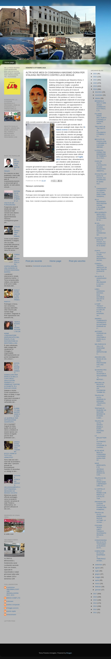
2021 (95, 80)
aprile (97, 580)
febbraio (98, 587)
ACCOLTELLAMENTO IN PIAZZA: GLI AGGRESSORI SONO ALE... (100, 179)
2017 (95, 594)
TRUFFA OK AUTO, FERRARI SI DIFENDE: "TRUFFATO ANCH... (100, 400)
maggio (98, 577)
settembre (99, 565)
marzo (97, 583)
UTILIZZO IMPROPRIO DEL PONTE (17, 231)
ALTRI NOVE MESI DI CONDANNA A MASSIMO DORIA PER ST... (100, 455)
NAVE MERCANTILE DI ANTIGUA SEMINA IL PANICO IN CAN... (100, 469)
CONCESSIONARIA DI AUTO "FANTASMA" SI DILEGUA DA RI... (101, 544)
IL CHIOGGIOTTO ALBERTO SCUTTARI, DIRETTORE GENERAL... (101, 191)
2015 (95, 600)
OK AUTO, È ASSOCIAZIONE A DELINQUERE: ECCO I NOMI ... (100, 281)
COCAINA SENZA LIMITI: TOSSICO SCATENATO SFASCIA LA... (100, 531)
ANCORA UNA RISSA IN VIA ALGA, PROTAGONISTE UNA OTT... (100, 362)
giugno (97, 574)
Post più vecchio (77, 261)
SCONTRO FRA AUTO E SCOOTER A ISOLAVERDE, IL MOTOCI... (101, 374)
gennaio (98, 590)
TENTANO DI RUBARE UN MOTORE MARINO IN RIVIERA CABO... (100, 413)
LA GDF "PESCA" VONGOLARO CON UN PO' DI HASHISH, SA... (100, 309)
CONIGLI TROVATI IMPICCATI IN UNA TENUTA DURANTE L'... (101, 268)
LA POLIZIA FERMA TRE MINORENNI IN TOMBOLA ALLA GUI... (100, 154)
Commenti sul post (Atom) (42, 266)
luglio (97, 571)
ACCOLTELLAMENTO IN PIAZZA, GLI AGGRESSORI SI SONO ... (100, 243)
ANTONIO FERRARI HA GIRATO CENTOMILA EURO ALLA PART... (100, 336)
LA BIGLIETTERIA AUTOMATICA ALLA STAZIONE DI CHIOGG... (101, 441)
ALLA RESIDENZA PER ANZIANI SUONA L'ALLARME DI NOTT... (101, 204)
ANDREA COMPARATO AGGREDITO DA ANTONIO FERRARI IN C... (101, 323)
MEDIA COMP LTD (13, 598)
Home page (9, 62)
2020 (95, 83)
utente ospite (11, 611)
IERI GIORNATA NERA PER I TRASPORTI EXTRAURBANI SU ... (100, 216)
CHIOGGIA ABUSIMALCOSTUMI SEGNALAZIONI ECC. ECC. (13, 591)
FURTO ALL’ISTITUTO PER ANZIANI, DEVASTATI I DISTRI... (100, 255)
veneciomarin (11, 614)
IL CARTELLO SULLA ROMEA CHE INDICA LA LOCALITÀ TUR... (100, 494)
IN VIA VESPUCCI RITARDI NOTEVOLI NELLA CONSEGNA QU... (100, 229)
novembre (99, 95)
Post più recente (34, 261)
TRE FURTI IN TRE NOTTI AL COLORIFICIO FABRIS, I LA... (100, 131)
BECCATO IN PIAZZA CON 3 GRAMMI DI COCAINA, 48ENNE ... (101, 143)
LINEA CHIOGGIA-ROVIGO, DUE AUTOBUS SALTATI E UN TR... (100, 295)
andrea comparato (13, 605)
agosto (97, 568)
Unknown (10, 601)
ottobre (98, 98)
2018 (95, 89)
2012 (95, 609)
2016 (95, 597)
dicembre (98, 92)
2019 (95, 86)
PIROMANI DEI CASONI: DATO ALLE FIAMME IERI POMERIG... (100, 505)
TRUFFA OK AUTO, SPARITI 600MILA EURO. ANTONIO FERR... (99, 427)
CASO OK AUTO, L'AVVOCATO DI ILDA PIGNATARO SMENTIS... (100, 166)
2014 (95, 603)
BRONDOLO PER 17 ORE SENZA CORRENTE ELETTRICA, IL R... (100, 106)
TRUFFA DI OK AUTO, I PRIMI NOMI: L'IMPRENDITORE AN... (101, 482)
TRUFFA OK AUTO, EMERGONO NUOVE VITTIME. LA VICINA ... (100, 517)
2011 (95, 612)
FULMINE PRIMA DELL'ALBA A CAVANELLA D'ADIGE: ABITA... (100, 118)
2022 (95, 77)
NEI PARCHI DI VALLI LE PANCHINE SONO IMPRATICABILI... (101, 349)
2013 (95, 606)
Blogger (69, 653)
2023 (95, 73)
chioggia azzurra (12, 608)
